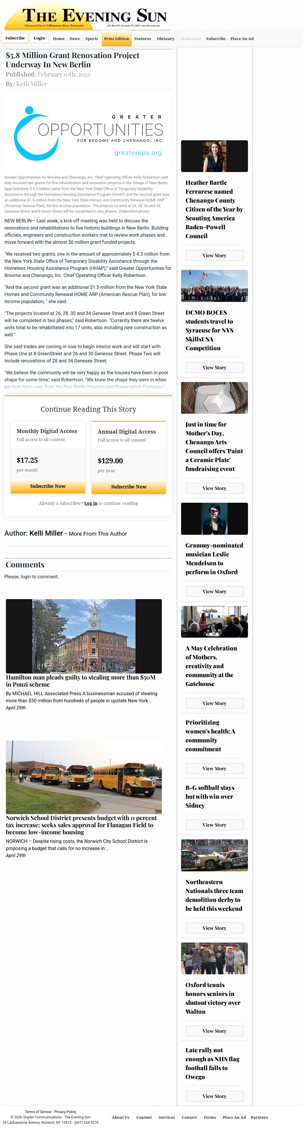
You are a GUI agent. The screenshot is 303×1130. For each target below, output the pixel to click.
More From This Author (98, 533)
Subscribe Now (48, 486)
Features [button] (142, 38)
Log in (90, 503)
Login (39, 38)
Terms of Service (38, 1112)
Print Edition (116, 38)
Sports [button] (92, 38)
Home (59, 38)
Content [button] (144, 1117)
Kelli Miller (47, 533)
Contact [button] (190, 1117)
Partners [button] (260, 1117)
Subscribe (15, 38)
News (75, 38)
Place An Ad (242, 38)
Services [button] (167, 1117)
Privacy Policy (65, 1112)
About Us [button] (121, 1117)
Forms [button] (210, 1117)
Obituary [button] (166, 38)
